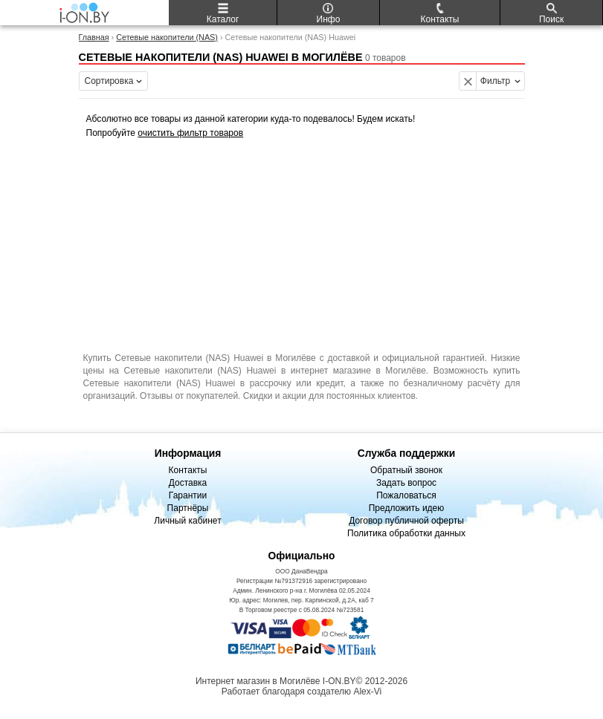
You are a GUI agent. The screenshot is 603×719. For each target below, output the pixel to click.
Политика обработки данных (406, 533)
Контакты (188, 470)
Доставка (188, 483)
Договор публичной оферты (406, 520)
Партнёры (188, 508)
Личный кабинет (187, 520)
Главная (94, 37)
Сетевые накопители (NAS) (167, 37)
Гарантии (188, 495)
